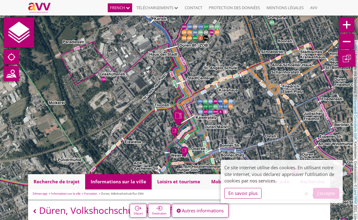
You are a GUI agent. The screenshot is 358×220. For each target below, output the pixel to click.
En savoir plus (243, 193)
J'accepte (326, 193)
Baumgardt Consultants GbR (355, 119)
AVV (313, 7)
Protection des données (234, 7)
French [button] (120, 7)
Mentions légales (285, 7)
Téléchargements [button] (157, 7)
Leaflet (355, 46)
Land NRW (355, 196)
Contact (193, 7)
